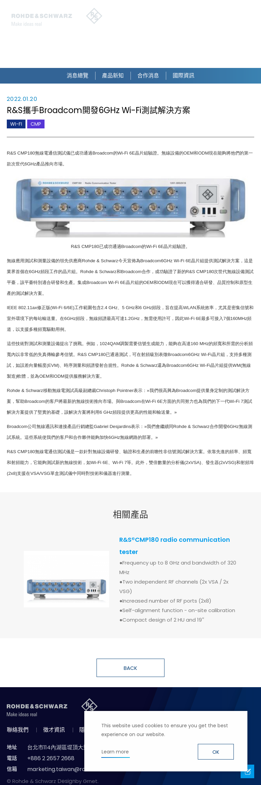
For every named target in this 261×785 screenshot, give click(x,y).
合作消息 (148, 75)
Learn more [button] (115, 751)
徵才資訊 (54, 730)
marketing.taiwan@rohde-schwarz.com (80, 769)
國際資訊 (183, 75)
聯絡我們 (18, 730)
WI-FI (16, 124)
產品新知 (113, 75)
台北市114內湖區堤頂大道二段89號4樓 (74, 747)
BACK (130, 668)
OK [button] (215, 752)
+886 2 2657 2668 (50, 758)
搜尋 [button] (128, 17)
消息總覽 (77, 75)
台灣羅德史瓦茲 (57, 17)
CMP (36, 124)
